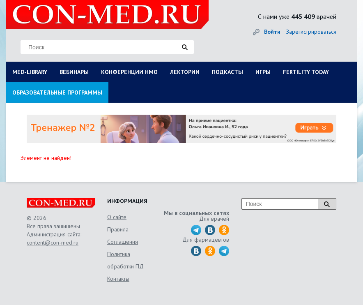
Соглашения (122, 241)
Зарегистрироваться (311, 31)
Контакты (118, 278)
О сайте (116, 217)
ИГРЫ (263, 72)
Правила (118, 229)
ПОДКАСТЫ (227, 72)
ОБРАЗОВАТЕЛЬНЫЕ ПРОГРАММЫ (57, 92)
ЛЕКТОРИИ (185, 72)
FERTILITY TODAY (306, 72)
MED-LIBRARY (29, 72)
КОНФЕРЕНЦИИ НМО (129, 72)
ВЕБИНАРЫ (74, 72)
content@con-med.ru (52, 242)
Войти (272, 32)
